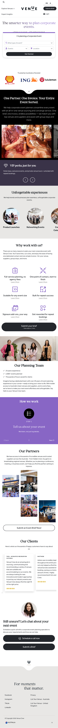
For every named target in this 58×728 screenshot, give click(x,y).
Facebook (8, 695)
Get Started (29, 54)
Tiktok (7, 703)
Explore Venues (7, 8)
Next (51, 440)
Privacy (33, 695)
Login (46, 14)
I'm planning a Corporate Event (29, 36)
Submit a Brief (50, 8)
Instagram (8, 699)
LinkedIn (8, 707)
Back (6, 440)
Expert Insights (7, 14)
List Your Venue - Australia (40, 699)
